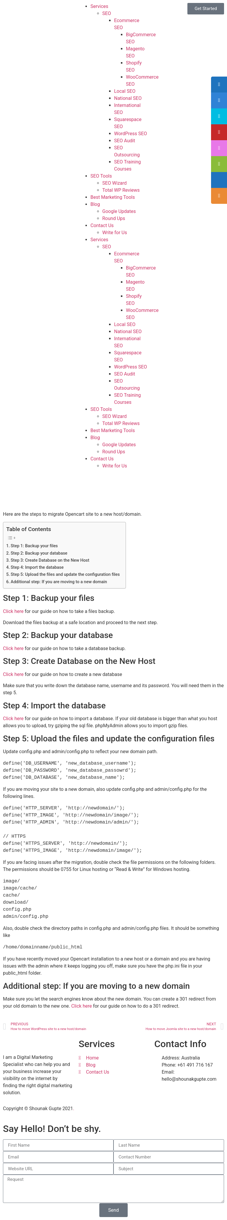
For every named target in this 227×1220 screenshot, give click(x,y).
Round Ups (113, 218)
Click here (13, 611)
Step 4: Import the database (37, 567)
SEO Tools (101, 176)
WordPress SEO (130, 133)
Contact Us (102, 225)
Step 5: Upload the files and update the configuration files (65, 574)
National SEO (128, 98)
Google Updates (119, 211)
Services (99, 6)
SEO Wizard (114, 183)
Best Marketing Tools (112, 197)
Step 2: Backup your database (39, 553)
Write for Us (114, 232)
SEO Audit (124, 140)
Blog (95, 204)
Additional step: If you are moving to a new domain (59, 581)
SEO (106, 13)
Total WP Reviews (121, 190)
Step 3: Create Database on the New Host (50, 560)
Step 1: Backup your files (34, 545)
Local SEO (124, 91)
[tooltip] (219, 84)
